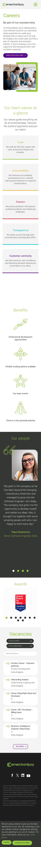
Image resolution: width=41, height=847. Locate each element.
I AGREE (7, 842)
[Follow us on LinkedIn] (22, 775)
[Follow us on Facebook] (12, 775)
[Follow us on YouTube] (28, 776)
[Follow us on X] (17, 775)
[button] (13, 571)
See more (20, 746)
